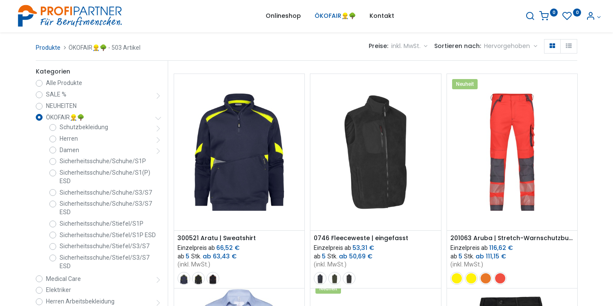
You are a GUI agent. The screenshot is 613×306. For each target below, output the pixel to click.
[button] (510, 46)
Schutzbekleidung (84, 127)
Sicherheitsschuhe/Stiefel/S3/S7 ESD (104, 261)
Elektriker (58, 289)
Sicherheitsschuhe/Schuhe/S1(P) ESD (105, 176)
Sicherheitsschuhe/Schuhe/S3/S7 (106, 192)
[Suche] (506, 17)
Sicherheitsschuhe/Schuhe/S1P (103, 161)
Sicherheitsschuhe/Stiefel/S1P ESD (108, 235)
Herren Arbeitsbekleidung (80, 301)
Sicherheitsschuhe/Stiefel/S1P (101, 223)
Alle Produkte (64, 82)
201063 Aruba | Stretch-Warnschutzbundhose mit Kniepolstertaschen (512, 238)
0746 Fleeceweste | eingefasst (361, 238)
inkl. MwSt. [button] (406, 46)
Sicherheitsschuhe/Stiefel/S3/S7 (104, 246)
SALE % (56, 94)
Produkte (48, 47)
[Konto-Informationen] (569, 17)
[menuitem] (283, 16)
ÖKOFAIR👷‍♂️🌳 (65, 117)
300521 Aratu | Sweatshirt (217, 238)
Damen (69, 150)
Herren (69, 138)
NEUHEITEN (61, 105)
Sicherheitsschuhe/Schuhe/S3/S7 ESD (106, 207)
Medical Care (63, 278)
